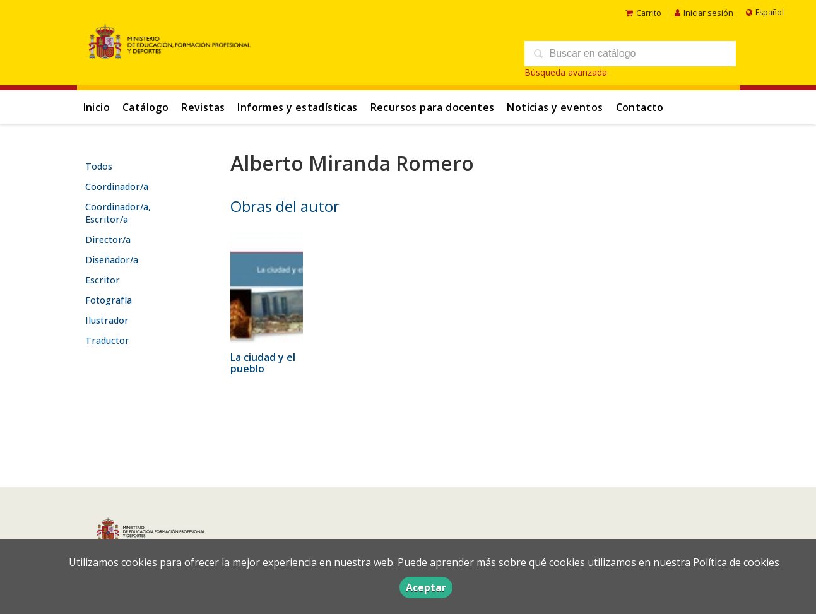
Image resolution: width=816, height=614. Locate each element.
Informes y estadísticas (297, 107)
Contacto (640, 107)
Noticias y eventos (555, 107)
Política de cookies (736, 562)
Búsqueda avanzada (565, 72)
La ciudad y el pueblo (262, 362)
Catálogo (145, 107)
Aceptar (426, 587)
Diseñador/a (111, 260)
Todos (98, 166)
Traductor (107, 340)
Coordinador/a (116, 186)
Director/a (108, 239)
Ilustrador (107, 320)
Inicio (96, 107)
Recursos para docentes (432, 107)
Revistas (203, 107)
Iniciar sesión (704, 12)
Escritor (102, 280)
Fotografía (108, 300)
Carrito (643, 12)
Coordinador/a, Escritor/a (118, 213)
